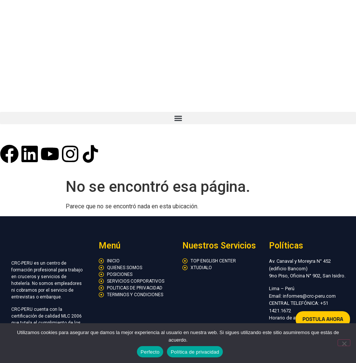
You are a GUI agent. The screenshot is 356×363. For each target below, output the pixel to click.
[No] (344, 342)
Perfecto (150, 352)
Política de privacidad (195, 352)
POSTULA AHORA (322, 319)
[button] (178, 118)
